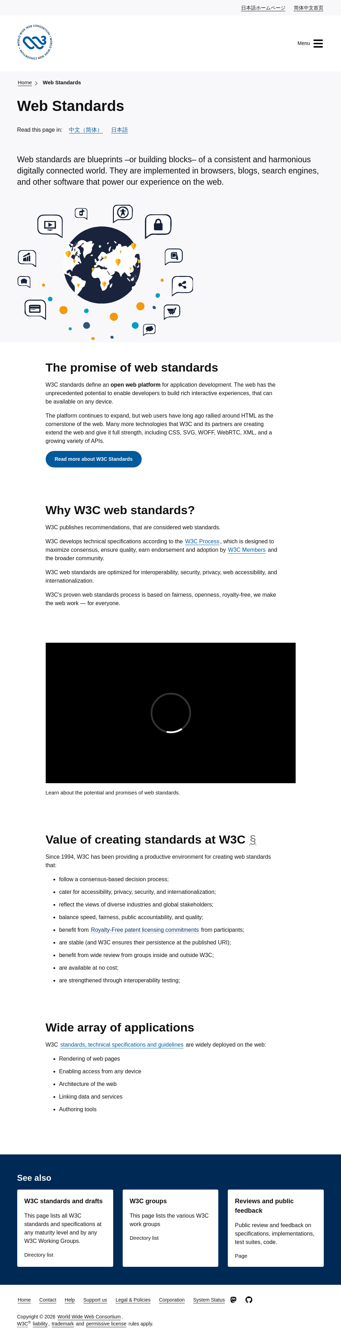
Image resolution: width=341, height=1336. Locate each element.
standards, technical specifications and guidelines (122, 1045)
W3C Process (202, 541)
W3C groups (148, 1201)
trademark (63, 1324)
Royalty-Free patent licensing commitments (145, 930)
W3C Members (247, 550)
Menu (310, 43)
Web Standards (62, 82)
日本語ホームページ (263, 7)
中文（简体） (86, 130)
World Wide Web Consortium (89, 1316)
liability (40, 1324)
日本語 (119, 130)
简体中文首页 (309, 7)
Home (25, 82)
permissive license (106, 1324)
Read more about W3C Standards (94, 459)
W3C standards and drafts (63, 1201)
